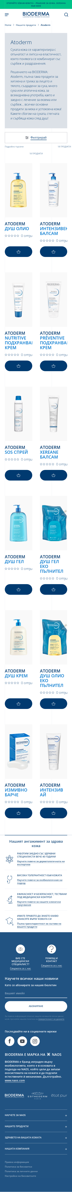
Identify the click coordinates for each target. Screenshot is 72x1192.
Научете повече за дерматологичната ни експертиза (41, 870)
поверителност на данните (51, 1026)
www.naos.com (15, 1088)
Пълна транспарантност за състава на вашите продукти (39, 932)
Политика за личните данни (21, 1178)
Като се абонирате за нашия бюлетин (30, 992)
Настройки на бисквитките (20, 1183)
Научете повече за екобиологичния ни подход (39, 889)
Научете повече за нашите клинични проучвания (39, 911)
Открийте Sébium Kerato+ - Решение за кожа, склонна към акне (36, 4)
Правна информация (17, 1169)
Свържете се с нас (20, 975)
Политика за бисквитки (18, 1174)
